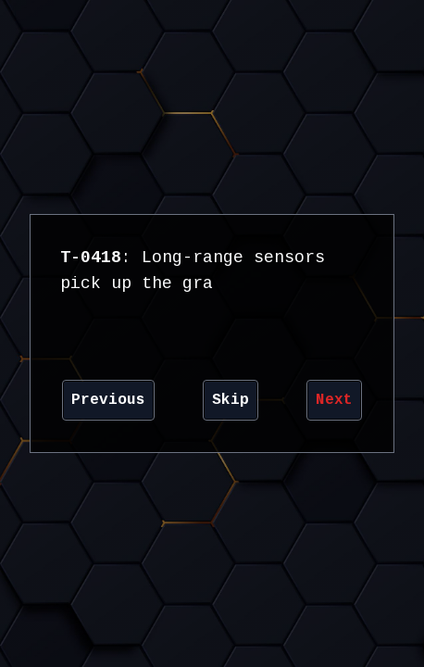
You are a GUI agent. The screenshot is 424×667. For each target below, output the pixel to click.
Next (334, 400)
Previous (108, 400)
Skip (230, 400)
